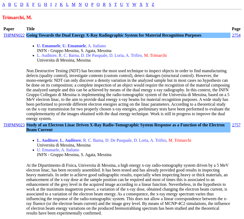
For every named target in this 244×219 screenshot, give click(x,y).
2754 (236, 35)
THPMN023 (14, 125)
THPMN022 (14, 35)
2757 (236, 125)
